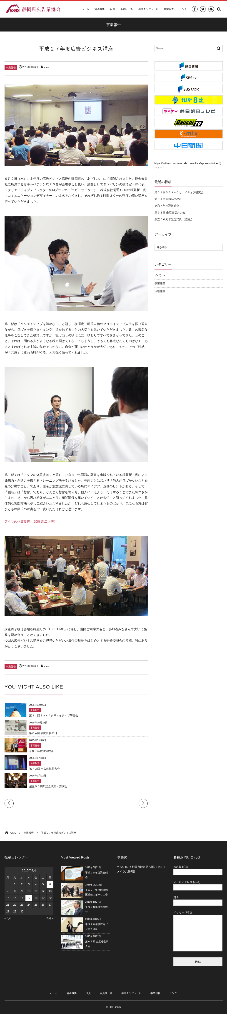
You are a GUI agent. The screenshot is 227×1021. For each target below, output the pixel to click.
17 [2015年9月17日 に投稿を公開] (28, 898)
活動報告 (35, 763)
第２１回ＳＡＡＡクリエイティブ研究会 (53, 715)
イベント (160, 275)
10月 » (49, 918)
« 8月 (8, 918)
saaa (46, 67)
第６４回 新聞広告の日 (43, 733)
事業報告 (169, 9)
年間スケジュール (148, 9)
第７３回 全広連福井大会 (44, 768)
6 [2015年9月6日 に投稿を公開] (50, 884)
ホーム (85, 9)
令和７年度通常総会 (41, 751)
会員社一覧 (126, 9)
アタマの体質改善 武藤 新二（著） (31, 521)
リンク (183, 9)
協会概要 (100, 9)
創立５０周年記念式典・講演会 (48, 786)
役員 (112, 9)
